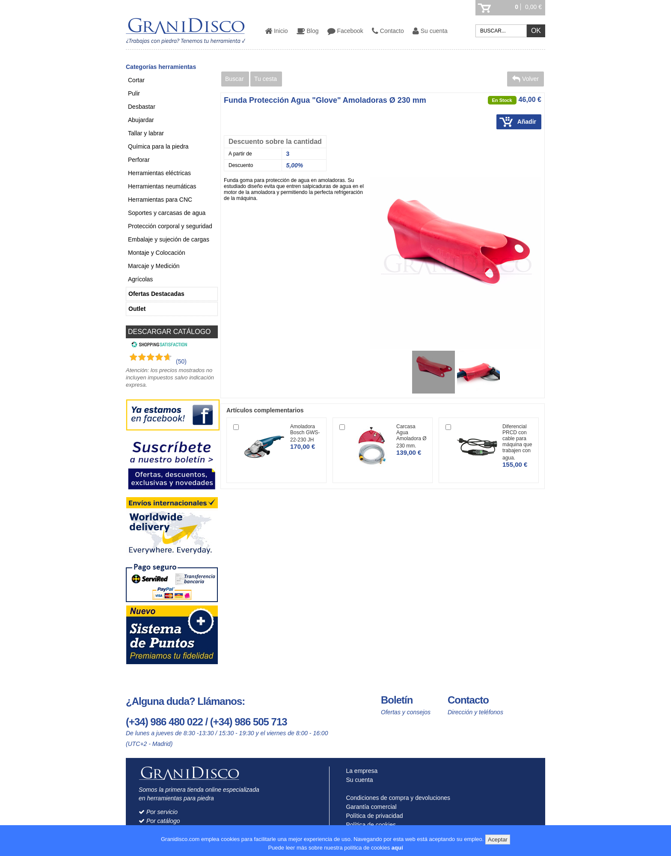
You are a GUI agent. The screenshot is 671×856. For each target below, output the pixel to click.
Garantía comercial (369, 806)
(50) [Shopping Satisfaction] (181, 361)
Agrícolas (140, 279)
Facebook (345, 30)
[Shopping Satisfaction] (158, 345)
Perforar (139, 159)
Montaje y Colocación (156, 252)
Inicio (276, 30)
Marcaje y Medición (154, 265)
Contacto (388, 30)
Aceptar (498, 839)
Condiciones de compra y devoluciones (396, 797)
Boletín (397, 700)
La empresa (360, 770)
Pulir (134, 93)
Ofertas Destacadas (156, 293)
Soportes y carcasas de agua (166, 212)
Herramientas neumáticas (162, 186)
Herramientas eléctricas (159, 173)
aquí (397, 847)
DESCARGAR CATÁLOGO (169, 331)
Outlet (136, 308)
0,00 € (533, 6)
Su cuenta (430, 30)
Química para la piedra (158, 146)
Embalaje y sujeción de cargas (168, 239)
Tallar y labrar (146, 133)
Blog (308, 30)
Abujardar (141, 119)
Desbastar (141, 106)
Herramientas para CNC (160, 199)
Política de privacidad (372, 815)
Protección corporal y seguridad (170, 226)
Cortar (136, 80)
